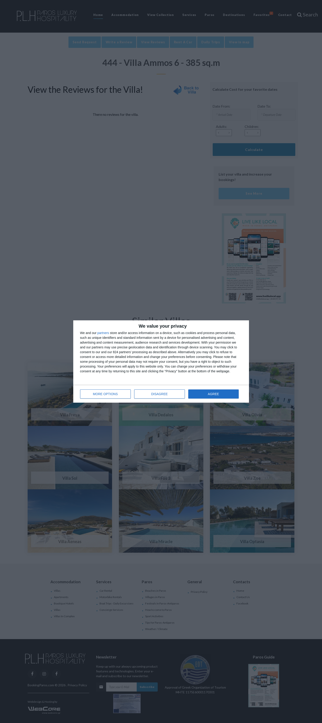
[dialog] (161, 361)
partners (103, 332)
